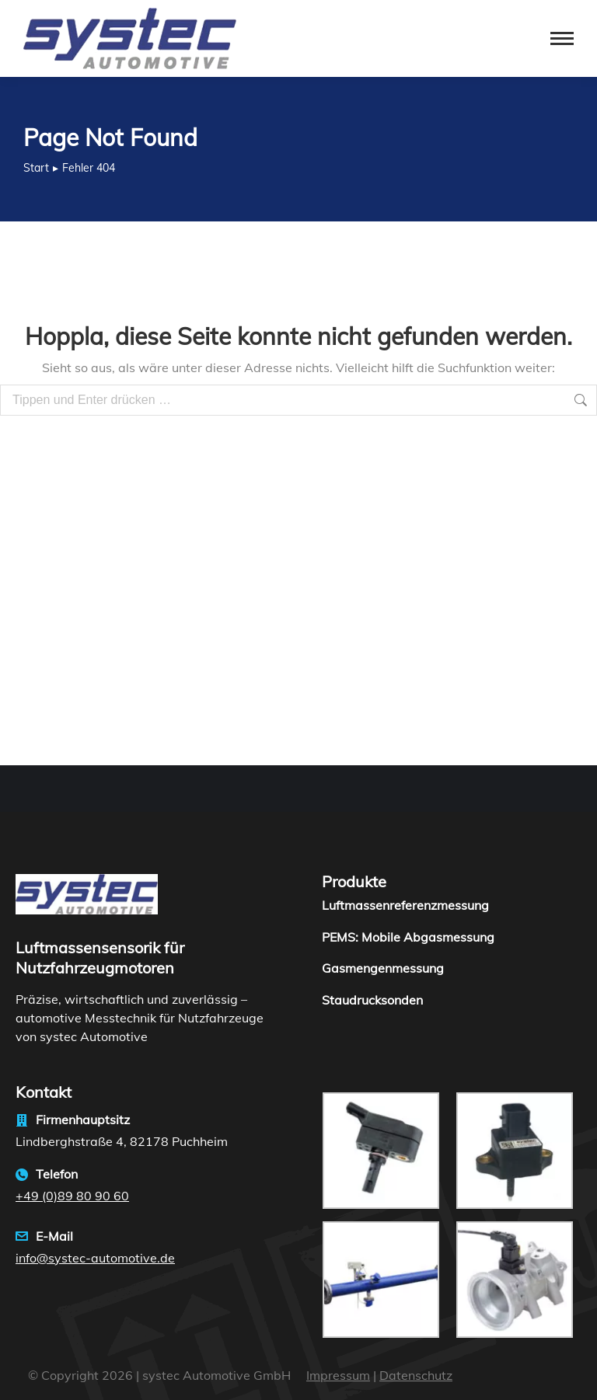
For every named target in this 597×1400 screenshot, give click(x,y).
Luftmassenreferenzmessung (405, 905)
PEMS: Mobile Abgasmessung (408, 937)
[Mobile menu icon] (562, 38)
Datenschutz (415, 1375)
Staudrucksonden (372, 1000)
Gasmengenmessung (383, 968)
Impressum (338, 1375)
